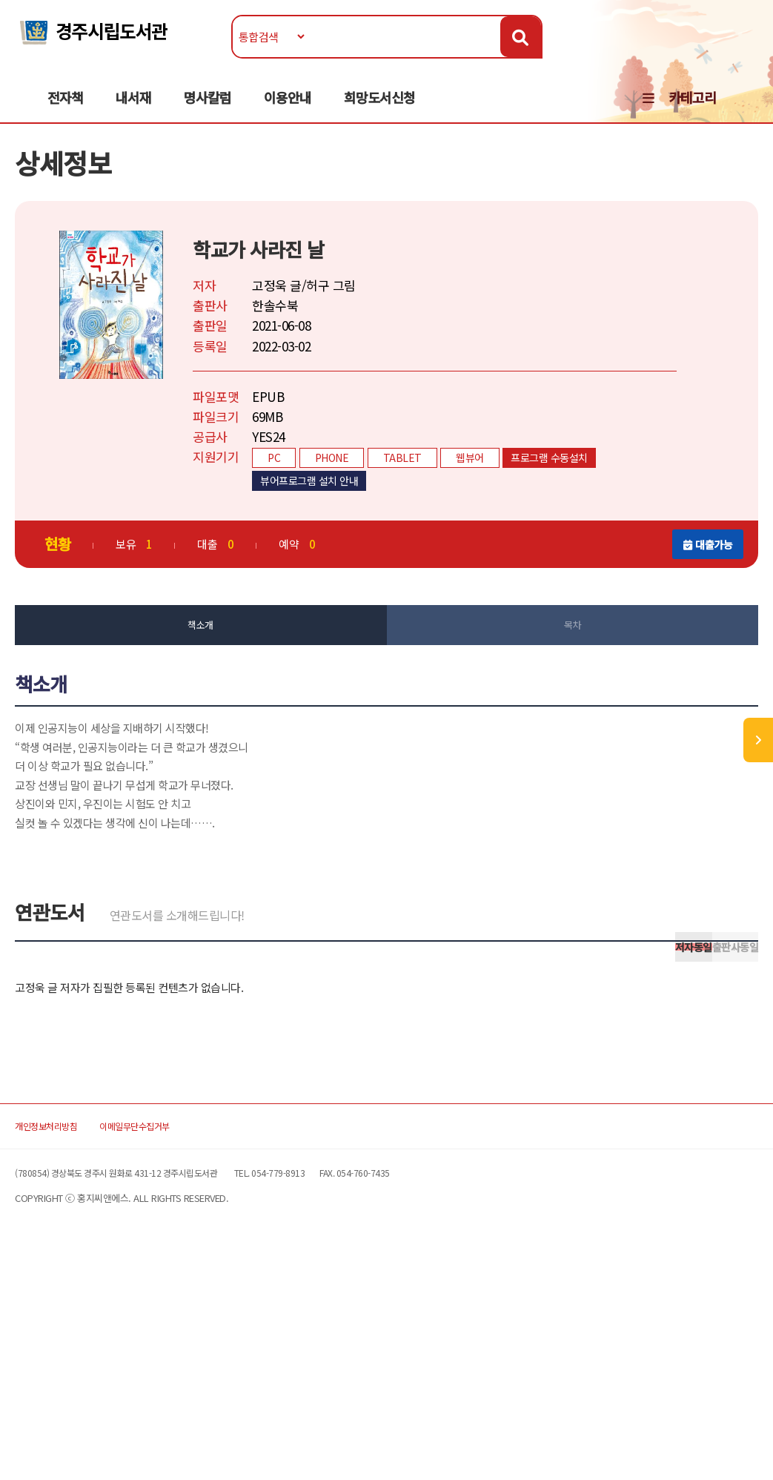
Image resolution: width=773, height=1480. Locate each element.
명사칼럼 (207, 112)
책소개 (208, 662)
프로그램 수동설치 (565, 494)
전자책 (65, 112)
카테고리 (692, 112)
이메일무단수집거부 (197, 1336)
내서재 (133, 112)
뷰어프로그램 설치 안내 (325, 517)
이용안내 (287, 112)
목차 (564, 662)
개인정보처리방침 (77, 1336)
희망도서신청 (379, 112)
